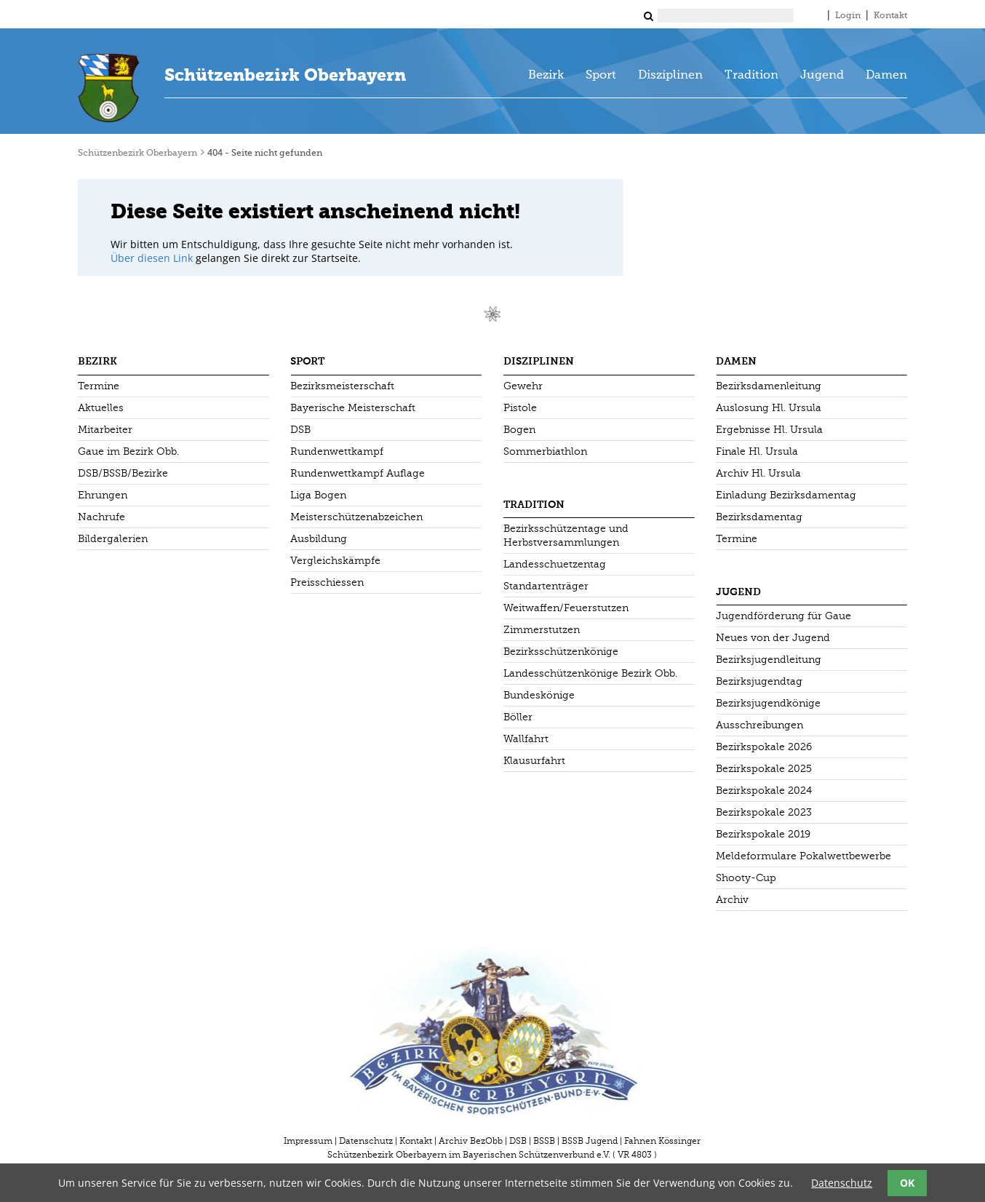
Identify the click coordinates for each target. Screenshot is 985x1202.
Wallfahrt (526, 739)
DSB (300, 429)
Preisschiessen (327, 582)
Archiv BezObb (471, 1141)
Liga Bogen (318, 495)
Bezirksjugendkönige (768, 703)
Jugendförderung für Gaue (783, 616)
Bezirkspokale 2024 (764, 790)
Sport (601, 75)
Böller (518, 717)
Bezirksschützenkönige (560, 651)
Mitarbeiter (105, 429)
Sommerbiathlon (545, 451)
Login (848, 16)
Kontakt (890, 16)
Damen (886, 75)
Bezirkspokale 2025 (764, 769)
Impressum (308, 1141)
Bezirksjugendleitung (768, 659)
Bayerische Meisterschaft (352, 408)
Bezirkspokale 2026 (764, 747)
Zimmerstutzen (541, 630)
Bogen (519, 429)
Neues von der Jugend (773, 638)
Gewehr (523, 386)
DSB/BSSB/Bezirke (123, 473)
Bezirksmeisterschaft (342, 386)
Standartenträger (546, 586)
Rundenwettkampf (336, 451)
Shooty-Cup (746, 878)
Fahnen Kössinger (662, 1141)
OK (907, 1183)
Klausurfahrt (534, 761)
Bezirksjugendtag (759, 681)
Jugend (822, 75)
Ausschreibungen (759, 725)
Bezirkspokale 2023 (764, 812)
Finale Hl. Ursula (757, 451)
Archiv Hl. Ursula (758, 473)
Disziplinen (670, 75)
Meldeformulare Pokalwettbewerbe (803, 856)
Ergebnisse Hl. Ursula (769, 429)
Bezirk (546, 75)
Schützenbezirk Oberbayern (285, 75)
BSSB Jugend (590, 1141)
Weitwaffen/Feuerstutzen (566, 608)
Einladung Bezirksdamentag (786, 495)
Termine (98, 386)
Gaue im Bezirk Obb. (128, 451)
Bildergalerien (113, 539)
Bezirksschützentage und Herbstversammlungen (566, 535)
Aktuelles (101, 408)
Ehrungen (102, 495)
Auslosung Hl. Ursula (768, 408)
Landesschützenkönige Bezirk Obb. (590, 673)
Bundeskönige (539, 695)
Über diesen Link (152, 258)
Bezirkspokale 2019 (763, 834)
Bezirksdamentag (759, 517)
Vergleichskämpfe (335, 560)
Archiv (732, 899)
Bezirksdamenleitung (768, 386)
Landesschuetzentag (554, 564)
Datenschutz (366, 1141)
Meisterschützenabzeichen (356, 517)
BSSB (544, 1141)
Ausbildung (318, 539)
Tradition (751, 75)
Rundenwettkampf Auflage (357, 473)
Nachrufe (101, 517)
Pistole (520, 408)
